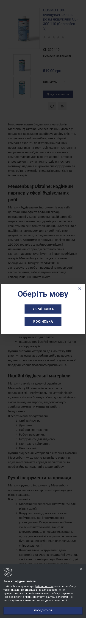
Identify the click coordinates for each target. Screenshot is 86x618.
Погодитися (43, 610)
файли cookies (44, 586)
